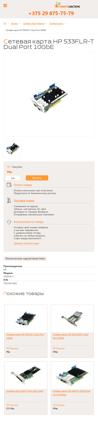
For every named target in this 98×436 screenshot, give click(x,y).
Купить (34, 178)
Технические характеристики (25, 258)
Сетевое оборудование (34, 23)
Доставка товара (24, 200)
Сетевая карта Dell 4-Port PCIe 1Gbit (24, 390)
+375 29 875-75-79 (51, 13)
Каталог (14, 23)
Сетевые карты (56, 23)
